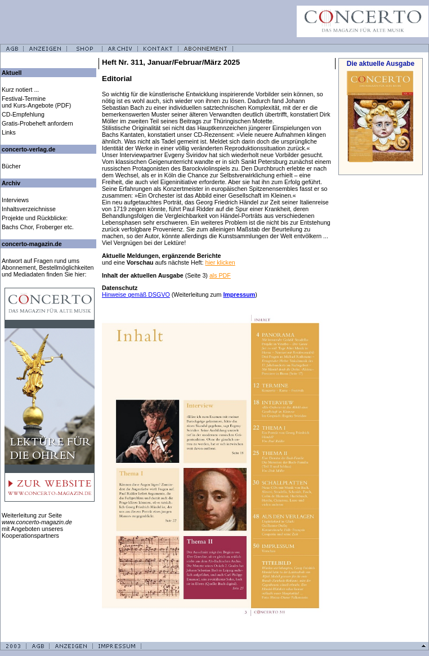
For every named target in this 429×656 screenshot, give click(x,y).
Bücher (11, 166)
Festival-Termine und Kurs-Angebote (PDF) (36, 102)
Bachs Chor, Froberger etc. (38, 227)
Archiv (11, 183)
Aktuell (12, 72)
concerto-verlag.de (28, 149)
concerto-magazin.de (32, 243)
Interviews (15, 200)
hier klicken (220, 262)
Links (9, 132)
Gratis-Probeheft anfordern (37, 123)
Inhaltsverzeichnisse (29, 209)
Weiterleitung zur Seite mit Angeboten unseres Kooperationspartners (37, 525)
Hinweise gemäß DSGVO (136, 294)
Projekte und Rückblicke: (35, 218)
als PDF (220, 275)
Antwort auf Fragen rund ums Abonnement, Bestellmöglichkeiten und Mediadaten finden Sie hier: (48, 267)
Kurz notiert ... (20, 89)
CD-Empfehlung (23, 114)
